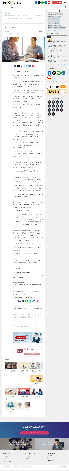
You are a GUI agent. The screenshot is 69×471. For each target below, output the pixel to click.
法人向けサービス (7, 460)
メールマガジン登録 (50, 454)
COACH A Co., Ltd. (56, 467)
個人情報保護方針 (50, 461)
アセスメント (44, 7)
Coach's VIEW (8, 13)
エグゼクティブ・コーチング (53, 18)
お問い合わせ (26, 317)
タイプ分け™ (28, 457)
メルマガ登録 (57, 2)
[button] (65, 7)
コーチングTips (26, 7)
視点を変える (50, 23)
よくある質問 (49, 456)
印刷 (40, 31)
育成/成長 (50, 27)
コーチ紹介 (6, 457)
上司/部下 (55, 27)
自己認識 (50, 14)
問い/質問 (59, 16)
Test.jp (26, 459)
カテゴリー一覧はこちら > (53, 30)
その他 (52, 7)
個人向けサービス (7, 462)
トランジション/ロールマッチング (54, 25)
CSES (26, 455)
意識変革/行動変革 (51, 16)
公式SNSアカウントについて (53, 81)
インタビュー (35, 7)
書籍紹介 (5, 459)
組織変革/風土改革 (62, 27)
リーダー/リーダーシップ (58, 14)
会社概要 (5, 455)
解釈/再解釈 (57, 23)
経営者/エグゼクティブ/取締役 (54, 21)
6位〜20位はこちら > (62, 64)
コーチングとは (10, 7)
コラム (18, 7)
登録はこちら (34, 434)
